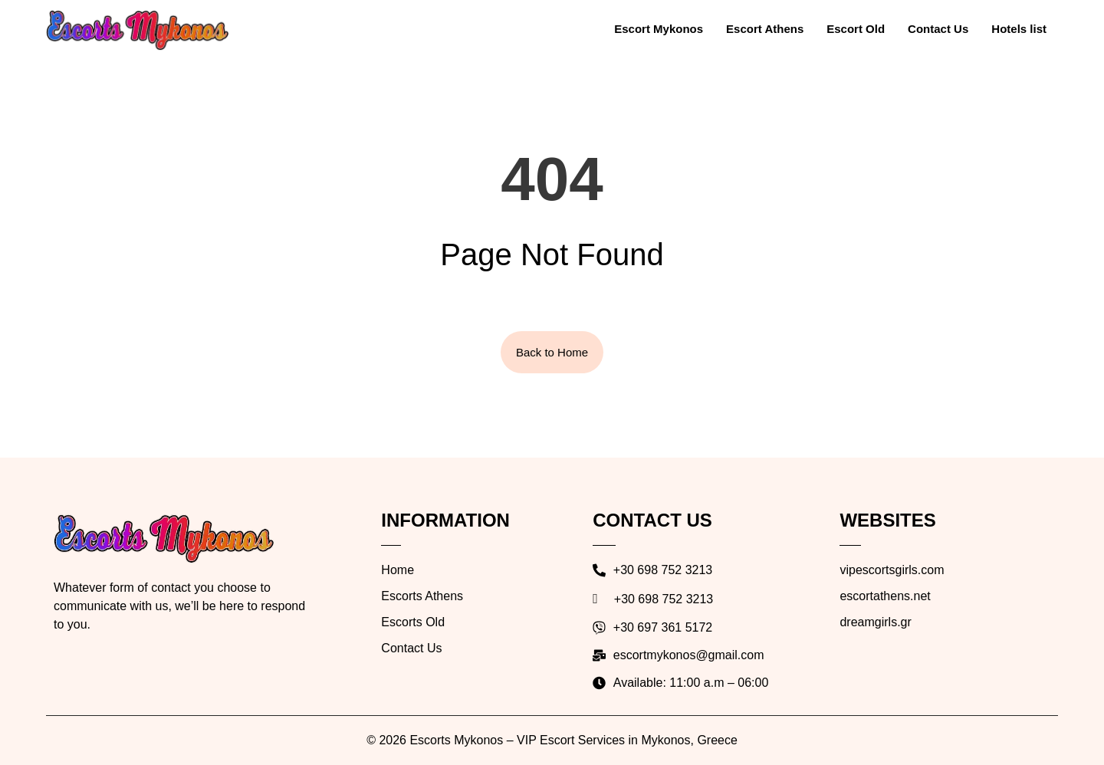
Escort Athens (764, 28)
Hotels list (1018, 28)
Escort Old (855, 28)
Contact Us (938, 28)
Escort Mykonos (658, 28)
